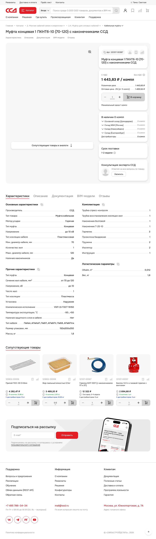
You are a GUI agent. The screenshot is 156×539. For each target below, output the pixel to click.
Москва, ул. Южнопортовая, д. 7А (123, 505)
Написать (118, 174)
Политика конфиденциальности (20, 532)
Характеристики (13, 37)
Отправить (67, 435)
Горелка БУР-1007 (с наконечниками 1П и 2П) (96, 384)
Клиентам (80, 17)
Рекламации (12, 480)
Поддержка (95, 17)
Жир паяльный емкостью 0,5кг (56, 383)
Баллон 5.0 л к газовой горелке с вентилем (131, 384)
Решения (27, 17)
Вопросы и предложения (19, 476)
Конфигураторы (63, 490)
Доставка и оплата (28, 2)
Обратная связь (14, 494)
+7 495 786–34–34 (16, 505)
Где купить (41, 17)
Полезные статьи (113, 480)
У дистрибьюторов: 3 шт (125, 397)
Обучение (11, 485)
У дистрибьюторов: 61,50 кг (53, 397)
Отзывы (71, 37)
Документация (43, 37)
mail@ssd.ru (62, 505)
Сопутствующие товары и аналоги (52, 145)
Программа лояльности (116, 490)
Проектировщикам (61, 17)
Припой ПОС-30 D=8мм (16, 383)
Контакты (60, 2)
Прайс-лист (46, 2)
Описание (28, 37)
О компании (12, 17)
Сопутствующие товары (23, 347)
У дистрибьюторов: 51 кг (15, 397)
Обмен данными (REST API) (20, 490)
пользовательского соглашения (25, 445)
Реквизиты (10, 2)
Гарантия (109, 494)
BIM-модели (58, 37)
